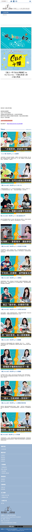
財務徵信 (3, 461)
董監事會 (3, 457)
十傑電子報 (4, 500)
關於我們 (3, 452)
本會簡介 (3, 455)
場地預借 (3, 476)
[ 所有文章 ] (28, 129)
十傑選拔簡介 (4, 467)
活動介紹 (3, 487)
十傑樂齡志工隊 (4, 497)
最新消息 (5, 14)
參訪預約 (3, 481)
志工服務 (3, 492)
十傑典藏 (3, 464)
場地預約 (3, 479)
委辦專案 (3, 489)
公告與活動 (5, 12)
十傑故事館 (3, 471)
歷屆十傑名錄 (4, 469)
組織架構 (3, 459)
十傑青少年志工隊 (5, 495)
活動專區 (3, 484)
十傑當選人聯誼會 (5, 473)
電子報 (2, 503)
